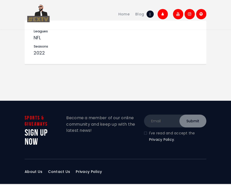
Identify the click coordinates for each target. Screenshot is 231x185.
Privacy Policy (161, 139)
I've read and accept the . (172, 136)
